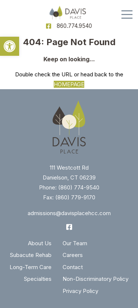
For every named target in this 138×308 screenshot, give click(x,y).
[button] (9, 46)
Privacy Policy (80, 290)
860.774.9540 (74, 25)
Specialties (38, 278)
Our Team (75, 243)
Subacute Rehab (31, 254)
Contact (73, 267)
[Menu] (126, 14)
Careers (73, 254)
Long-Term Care (31, 267)
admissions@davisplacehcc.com (69, 213)
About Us (40, 243)
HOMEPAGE (69, 84)
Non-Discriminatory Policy (95, 278)
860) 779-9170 (76, 197)
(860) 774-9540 (78, 187)
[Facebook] (48, 26)
